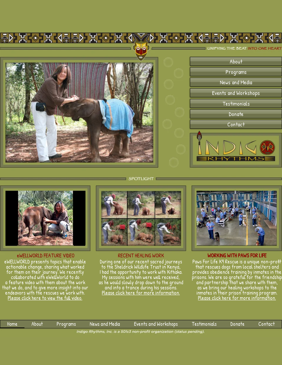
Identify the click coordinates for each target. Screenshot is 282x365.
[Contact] (236, 124)
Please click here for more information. (237, 298)
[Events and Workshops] (236, 92)
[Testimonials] (236, 103)
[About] (236, 61)
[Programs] (236, 71)
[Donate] (236, 113)
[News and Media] (236, 82)
